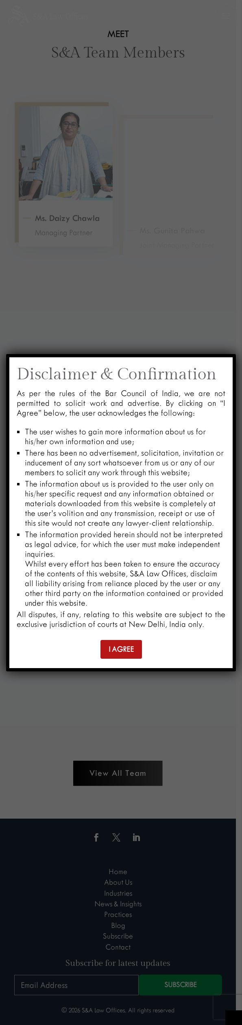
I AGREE (121, 649)
